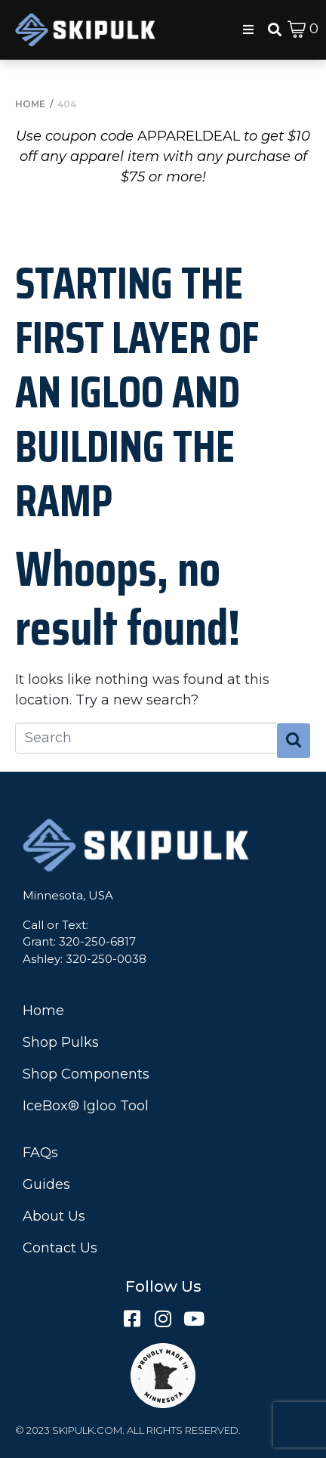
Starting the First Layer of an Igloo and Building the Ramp (137, 391)
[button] (248, 29)
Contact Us (60, 1248)
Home (43, 1010)
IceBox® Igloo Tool (86, 1105)
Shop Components (86, 1074)
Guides (46, 1184)
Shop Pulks (61, 1042)
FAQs (40, 1152)
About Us (54, 1216)
